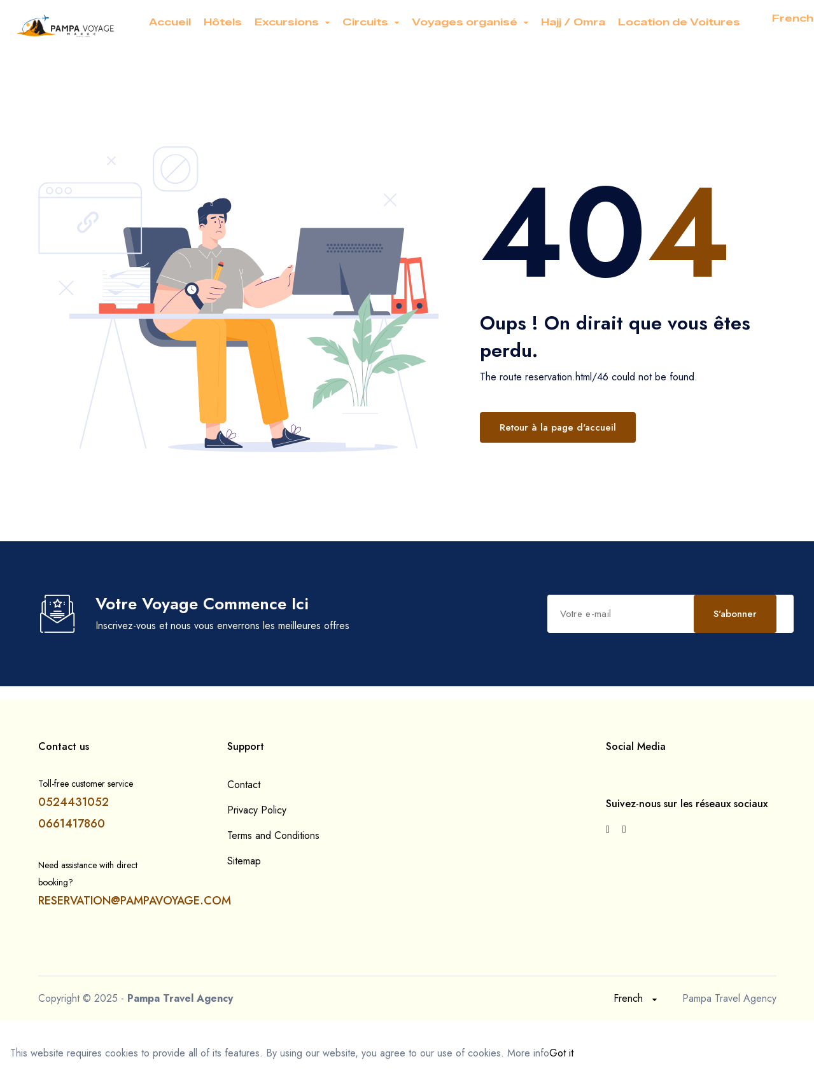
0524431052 (73, 802)
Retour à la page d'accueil (558, 427)
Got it (561, 1053)
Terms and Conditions (273, 835)
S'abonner (735, 614)
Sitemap (244, 861)
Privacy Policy (256, 810)
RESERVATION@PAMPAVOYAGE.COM (134, 900)
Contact (243, 784)
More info (528, 1053)
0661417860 (71, 823)
